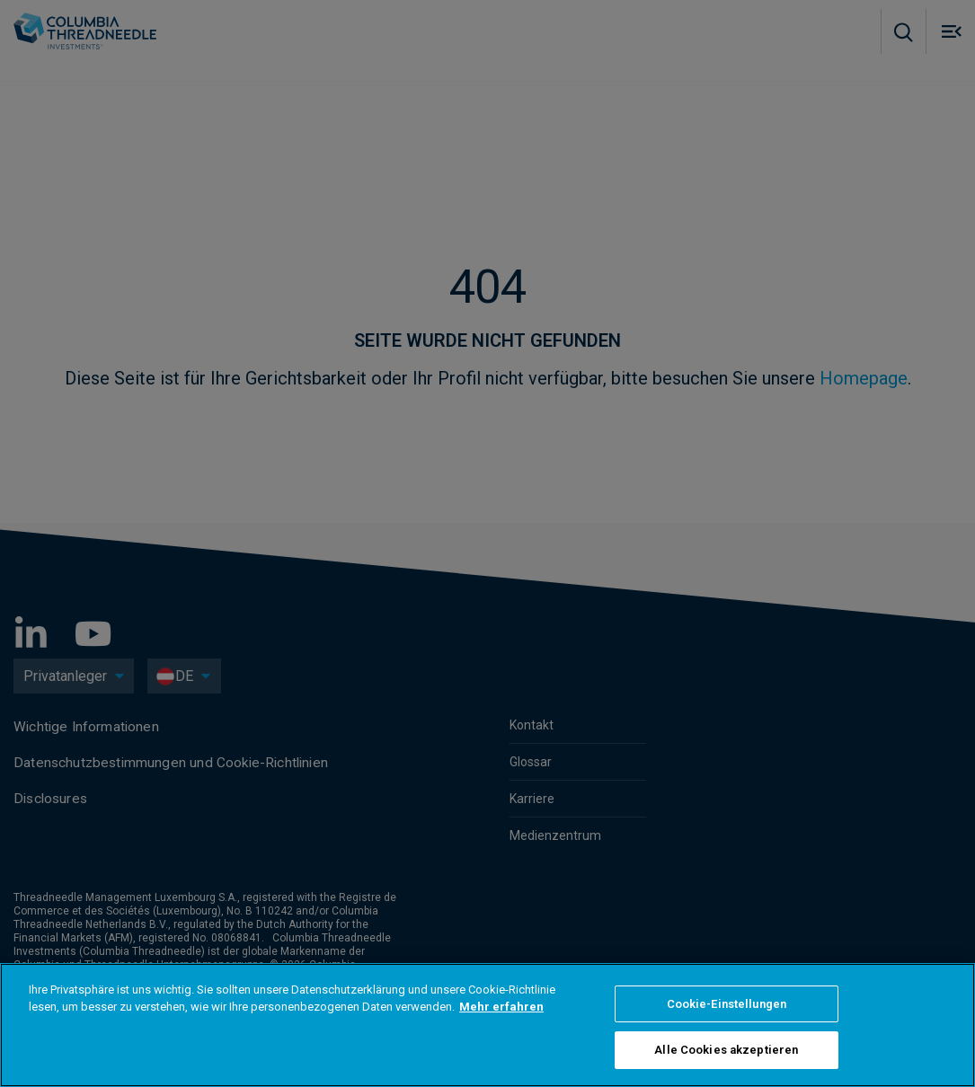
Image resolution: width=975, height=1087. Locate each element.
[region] (487, 1025)
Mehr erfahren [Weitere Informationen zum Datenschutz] (501, 1006)
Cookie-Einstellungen (727, 1004)
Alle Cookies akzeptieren (726, 1049)
